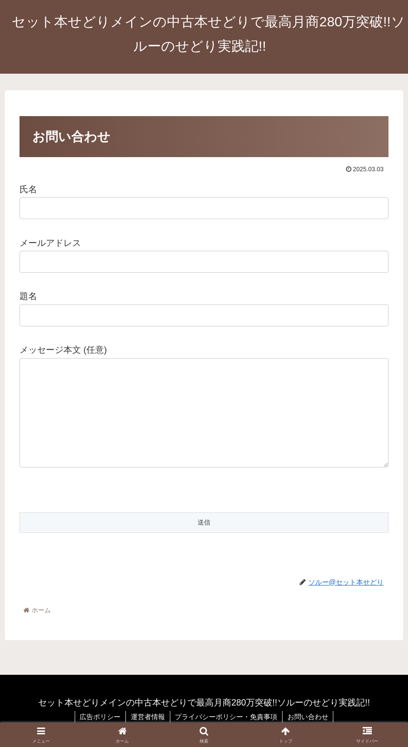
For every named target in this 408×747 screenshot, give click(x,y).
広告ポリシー (100, 717)
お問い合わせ (308, 717)
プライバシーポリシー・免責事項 (226, 717)
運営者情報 (148, 717)
